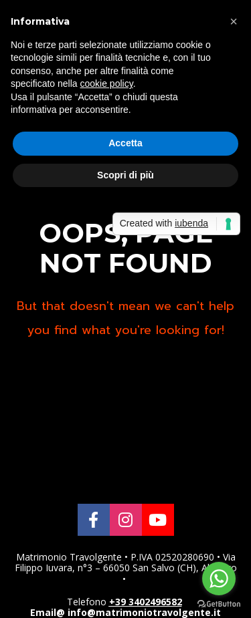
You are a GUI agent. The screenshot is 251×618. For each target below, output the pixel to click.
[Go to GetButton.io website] (218, 604)
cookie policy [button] (106, 83)
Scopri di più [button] (125, 175)
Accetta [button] (125, 143)
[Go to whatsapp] (219, 578)
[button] (233, 21)
